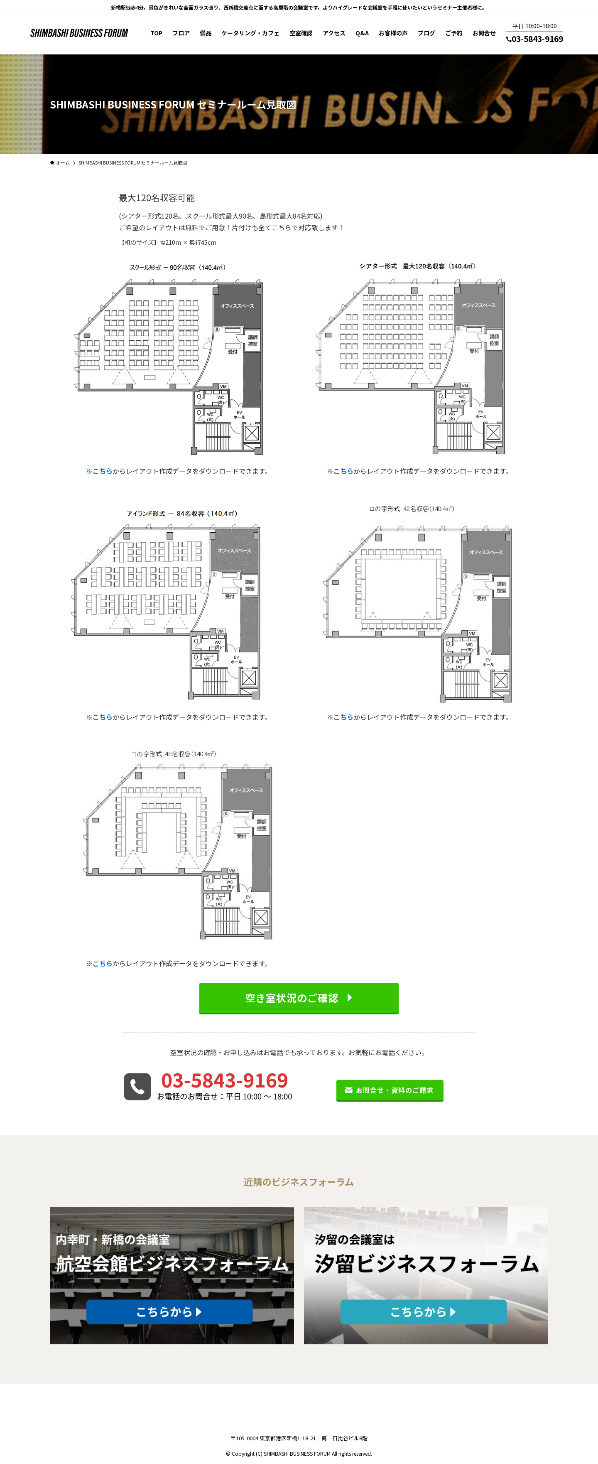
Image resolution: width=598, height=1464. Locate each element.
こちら (103, 471)
